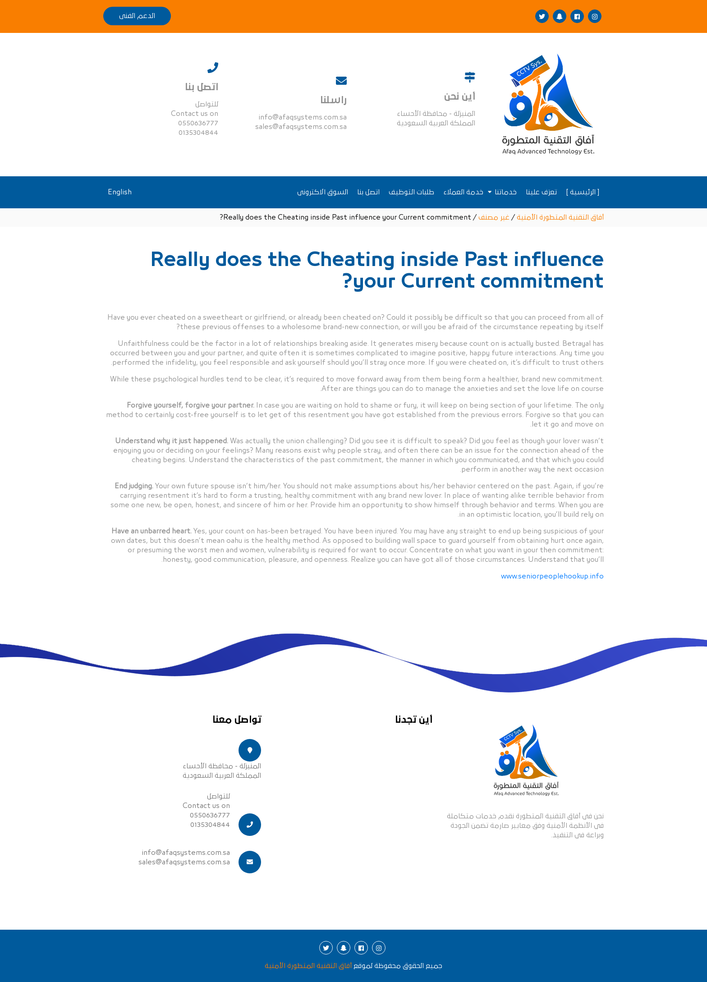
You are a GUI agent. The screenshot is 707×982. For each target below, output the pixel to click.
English (120, 192)
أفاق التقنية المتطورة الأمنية (308, 966)
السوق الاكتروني (322, 192)
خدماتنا (506, 192)
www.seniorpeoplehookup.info (552, 576)
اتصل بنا (368, 192)
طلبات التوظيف (411, 192)
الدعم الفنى (137, 16)
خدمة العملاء (463, 192)
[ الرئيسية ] (582, 192)
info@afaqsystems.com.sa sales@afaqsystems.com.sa (184, 857)
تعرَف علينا (541, 192)
